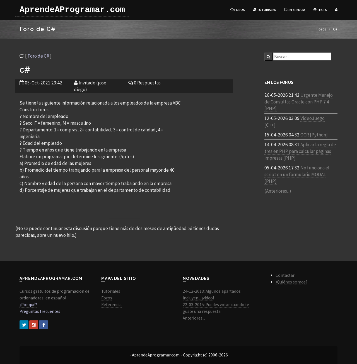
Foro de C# (38, 56)
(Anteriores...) (277, 191)
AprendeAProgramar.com (72, 10)
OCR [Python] (314, 135)
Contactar (285, 275)
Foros (237, 10)
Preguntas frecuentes (40, 311)
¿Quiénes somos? (291, 282)
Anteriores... (194, 318)
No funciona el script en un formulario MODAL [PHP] (296, 174)
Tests (320, 10)
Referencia (294, 10)
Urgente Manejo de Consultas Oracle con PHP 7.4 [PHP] (298, 102)
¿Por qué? (28, 304)
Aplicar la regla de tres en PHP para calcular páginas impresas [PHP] (300, 151)
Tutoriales (264, 10)
